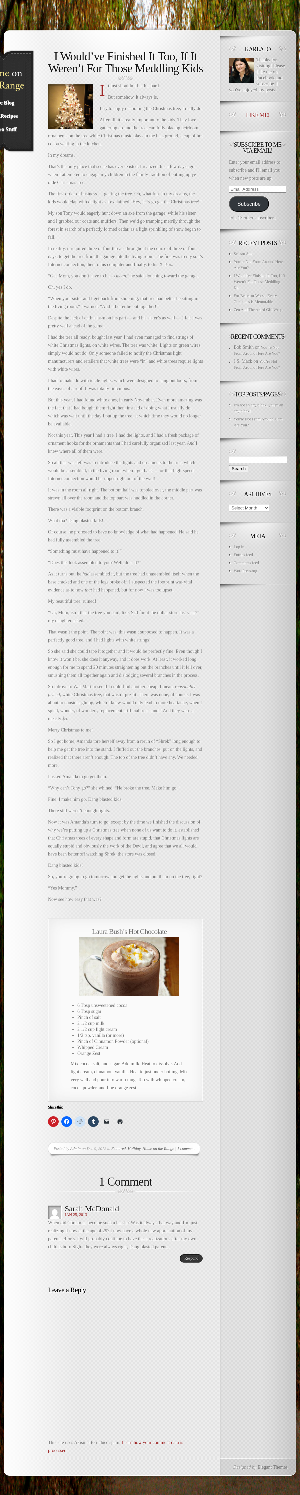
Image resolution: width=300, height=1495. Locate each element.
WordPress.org (245, 570)
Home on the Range (158, 1148)
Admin (75, 1148)
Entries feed (243, 554)
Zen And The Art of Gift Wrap (258, 309)
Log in (239, 546)
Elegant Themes (273, 1467)
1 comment (186, 1148)
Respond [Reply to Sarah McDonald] (191, 1258)
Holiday (134, 1148)
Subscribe (249, 204)
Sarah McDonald (92, 1208)
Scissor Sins (243, 253)
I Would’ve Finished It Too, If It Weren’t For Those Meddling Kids (259, 281)
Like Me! (257, 115)
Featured (118, 1148)
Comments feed (246, 562)
